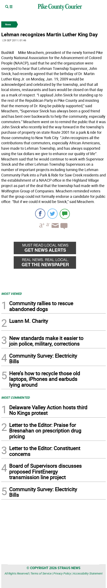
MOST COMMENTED (15, 397)
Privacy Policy (62, 573)
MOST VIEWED (11, 294)
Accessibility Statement (88, 573)
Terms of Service (41, 573)
